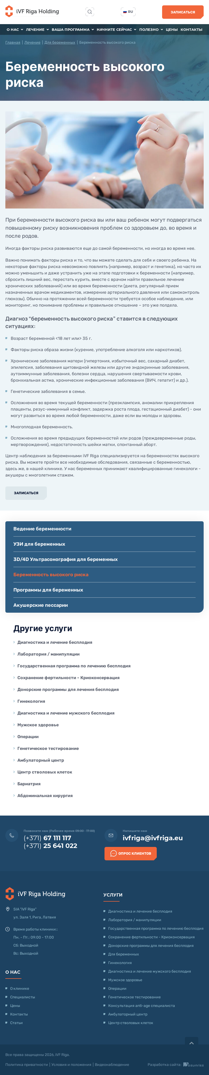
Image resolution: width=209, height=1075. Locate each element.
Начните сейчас (116, 29)
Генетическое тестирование (48, 748)
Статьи (16, 1023)
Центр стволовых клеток (44, 772)
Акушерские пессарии (40, 605)
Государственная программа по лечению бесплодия (73, 665)
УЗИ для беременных (39, 544)
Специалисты (22, 997)
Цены (172, 29)
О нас (15, 29)
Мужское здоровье (38, 724)
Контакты (191, 29)
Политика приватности (26, 1064)
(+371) (47, 838)
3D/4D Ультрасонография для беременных (65, 559)
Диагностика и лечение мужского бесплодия (65, 713)
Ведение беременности (42, 529)
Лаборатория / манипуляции (48, 654)
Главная (12, 42)
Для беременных (59, 42)
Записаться (183, 12)
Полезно (151, 29)
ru (128, 12)
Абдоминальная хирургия (45, 795)
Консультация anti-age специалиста (141, 1005)
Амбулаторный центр (40, 760)
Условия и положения (71, 1064)
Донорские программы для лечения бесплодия (68, 689)
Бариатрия (28, 783)
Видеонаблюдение (112, 1064)
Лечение (37, 29)
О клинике (19, 988)
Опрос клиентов (130, 853)
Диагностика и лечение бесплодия (54, 642)
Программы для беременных (48, 590)
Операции (28, 736)
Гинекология (31, 701)
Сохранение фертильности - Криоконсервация (68, 677)
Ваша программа (73, 29)
